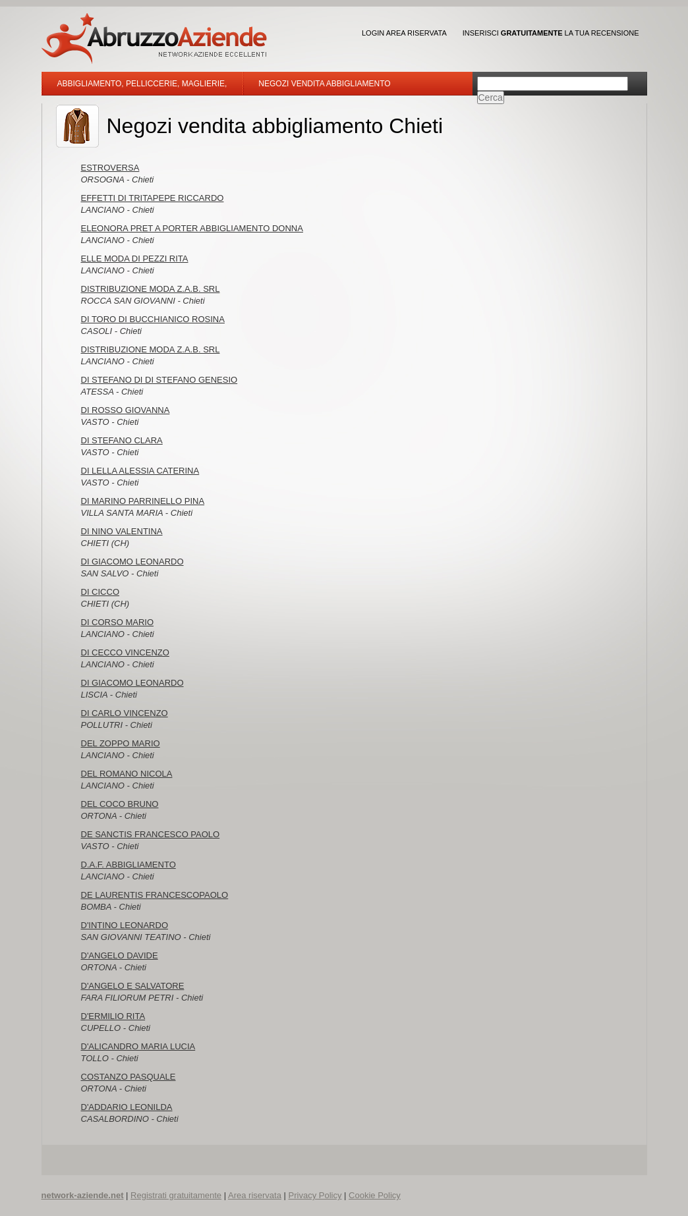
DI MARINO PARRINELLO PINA (143, 501)
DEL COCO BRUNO (120, 804)
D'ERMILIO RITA (113, 1016)
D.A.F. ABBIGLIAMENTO (128, 865)
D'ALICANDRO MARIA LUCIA (138, 1046)
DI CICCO (100, 592)
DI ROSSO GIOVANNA (125, 410)
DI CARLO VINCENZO (124, 713)
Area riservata (254, 1195)
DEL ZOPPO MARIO (120, 743)
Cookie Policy (375, 1195)
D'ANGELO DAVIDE (119, 955)
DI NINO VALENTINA (122, 531)
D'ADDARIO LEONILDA (127, 1107)
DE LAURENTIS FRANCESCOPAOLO (155, 895)
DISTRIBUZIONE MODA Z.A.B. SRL (150, 289)
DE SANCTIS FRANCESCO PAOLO (150, 834)
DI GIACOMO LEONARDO (132, 562)
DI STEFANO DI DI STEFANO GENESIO (159, 380)
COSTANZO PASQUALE (128, 1077)
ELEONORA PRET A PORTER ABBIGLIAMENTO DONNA (192, 228)
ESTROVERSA (110, 168)
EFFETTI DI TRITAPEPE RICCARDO (152, 198)
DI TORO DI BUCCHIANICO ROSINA (153, 319)
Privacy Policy (315, 1195)
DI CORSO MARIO (117, 622)
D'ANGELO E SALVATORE (133, 986)
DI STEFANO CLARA (122, 440)
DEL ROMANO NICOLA (127, 774)
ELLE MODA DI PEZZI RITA (134, 258)
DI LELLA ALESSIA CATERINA (140, 471)
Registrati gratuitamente (175, 1195)
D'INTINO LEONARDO (125, 925)
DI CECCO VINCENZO (125, 652)
